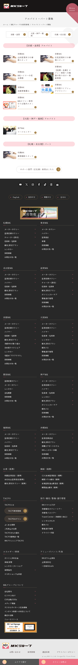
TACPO (7, 498)
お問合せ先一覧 (11, 257)
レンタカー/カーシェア (14, 567)
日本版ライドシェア (13, 348)
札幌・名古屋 (60, 34)
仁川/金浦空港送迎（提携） (53, 476)
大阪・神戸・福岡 (37, 34)
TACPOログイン (15, 519)
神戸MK (44, 374)
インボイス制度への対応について (18, 612)
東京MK (44, 223)
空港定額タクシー (12, 381)
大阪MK (44, 317)
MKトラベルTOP (49, 505)
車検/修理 (9, 563)
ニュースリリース (12, 620)
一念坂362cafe (48, 567)
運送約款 (45, 653)
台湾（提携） (9, 469)
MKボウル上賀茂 (49, 559)
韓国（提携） (46, 469)
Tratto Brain (70, 657)
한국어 (63, 197)
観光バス (45, 348)
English (16, 197)
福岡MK (7, 428)
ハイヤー (45, 233)
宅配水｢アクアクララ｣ (14, 356)
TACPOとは (9, 505)
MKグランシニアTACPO (15, 541)
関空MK (7, 374)
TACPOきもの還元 (12, 533)
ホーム (5, 24)
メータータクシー (49, 229)
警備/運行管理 (48, 299)
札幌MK (7, 223)
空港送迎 (45, 237)
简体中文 (31, 197)
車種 (44, 241)
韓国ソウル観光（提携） (52, 480)
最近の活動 (9, 616)
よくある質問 (10, 525)
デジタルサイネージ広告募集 (17, 608)
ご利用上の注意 (11, 529)
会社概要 (8, 393)
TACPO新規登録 (15, 511)
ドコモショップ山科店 (14, 574)
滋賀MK (44, 268)
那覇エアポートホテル (51, 446)
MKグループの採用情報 (20, 24)
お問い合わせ (15, 653)
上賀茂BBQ (46, 563)
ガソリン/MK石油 (12, 559)
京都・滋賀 (15, 34)
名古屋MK (8, 268)
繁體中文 (47, 197)
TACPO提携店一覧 (12, 537)
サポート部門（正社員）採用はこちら (37, 169)
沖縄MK (44, 428)
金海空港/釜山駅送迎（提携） (54, 484)
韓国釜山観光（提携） (51, 488)
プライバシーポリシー (65, 653)
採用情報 (8, 253)
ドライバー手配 (48, 533)
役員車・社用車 (11, 241)
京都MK (7, 317)
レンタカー (9, 249)
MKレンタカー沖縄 (49, 450)
